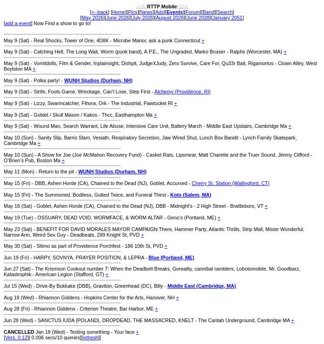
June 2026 (117, 17)
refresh (90, 337)
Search (225, 12)
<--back (99, 12)
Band (208, 12)
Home (118, 12)
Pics (132, 12)
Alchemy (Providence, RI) (182, 91)
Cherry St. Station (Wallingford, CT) (231, 183)
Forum (192, 12)
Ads (159, 12)
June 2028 (198, 17)
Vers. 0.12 (16, 337)
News (146, 12)
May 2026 (92, 17)
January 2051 (227, 17)
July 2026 (142, 17)
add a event (18, 23)
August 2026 (170, 17)
